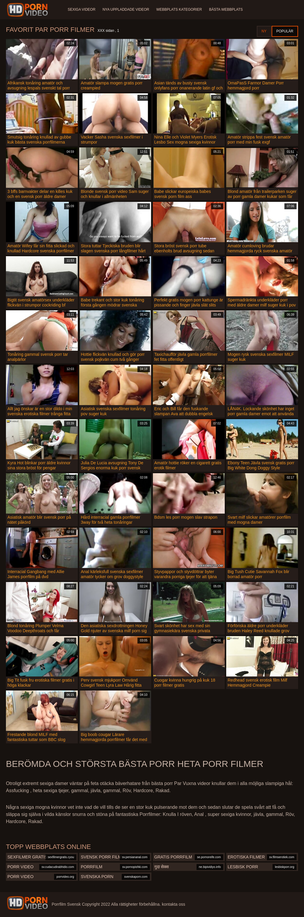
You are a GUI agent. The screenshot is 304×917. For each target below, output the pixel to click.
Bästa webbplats (226, 9)
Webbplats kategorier (179, 9)
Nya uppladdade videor (125, 9)
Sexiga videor (81, 9)
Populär (284, 31)
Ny (264, 31)
